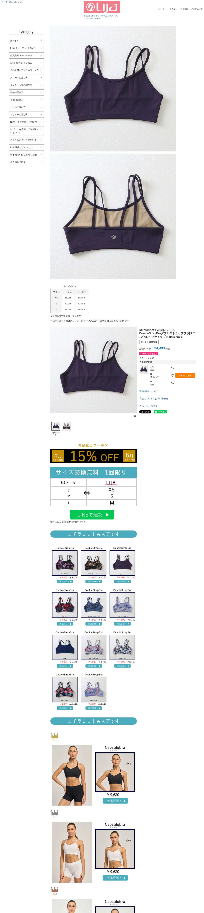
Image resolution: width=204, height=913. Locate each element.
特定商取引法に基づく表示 (23, 154)
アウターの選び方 (19, 114)
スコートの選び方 (19, 77)
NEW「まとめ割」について (23, 122)
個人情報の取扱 (18, 162)
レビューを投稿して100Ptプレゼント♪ (24, 131)
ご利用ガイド (197, 9)
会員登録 (184, 9)
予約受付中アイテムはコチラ (24, 70)
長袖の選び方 (16, 99)
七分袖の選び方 (18, 107)
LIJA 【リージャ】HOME (22, 48)
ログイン (173, 9)
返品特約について (148, 391)
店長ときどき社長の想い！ (23, 140)
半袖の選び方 (16, 92)
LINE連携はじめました (21, 147)
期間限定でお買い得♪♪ (21, 63)
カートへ (162, 9)
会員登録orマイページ (21, 55)
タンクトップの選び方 (21, 85)
